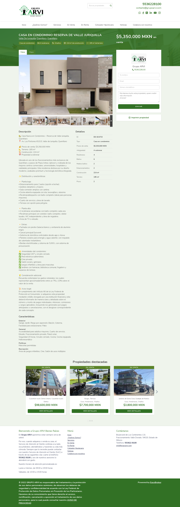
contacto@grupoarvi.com (148, 7)
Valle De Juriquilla (27, 38)
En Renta (85, 25)
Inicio (24, 25)
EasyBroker (155, 482)
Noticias (123, 25)
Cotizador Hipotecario (104, 25)
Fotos (23, 52)
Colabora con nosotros (142, 25)
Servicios (57, 25)
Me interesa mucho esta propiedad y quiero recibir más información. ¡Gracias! (138, 96)
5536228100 (140, 69)
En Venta (71, 25)
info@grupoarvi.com (124, 445)
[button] (22, 391)
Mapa (31, 52)
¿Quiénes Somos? (39, 25)
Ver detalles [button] (46, 411)
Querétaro (41, 38)
